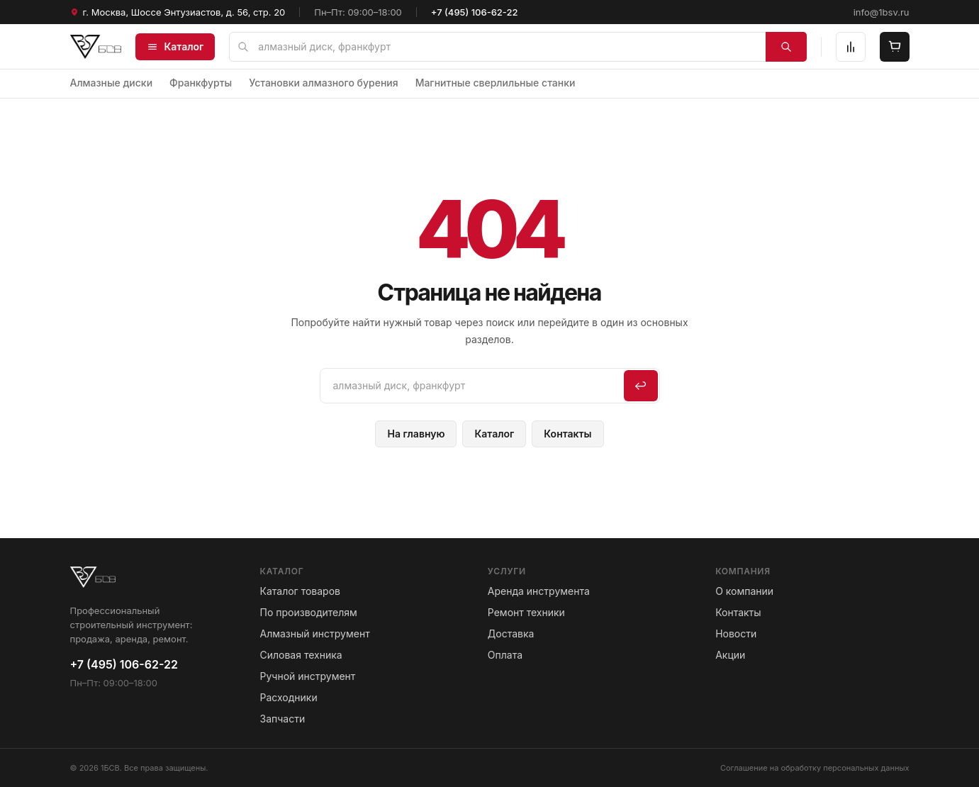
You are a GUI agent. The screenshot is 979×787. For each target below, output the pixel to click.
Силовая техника (301, 655)
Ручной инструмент (308, 676)
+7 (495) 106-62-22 (474, 12)
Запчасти (283, 719)
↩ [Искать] (640, 386)
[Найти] (786, 47)
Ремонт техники (526, 612)
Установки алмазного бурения (323, 83)
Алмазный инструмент (315, 633)
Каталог (175, 46)
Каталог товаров (300, 591)
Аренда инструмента (539, 591)
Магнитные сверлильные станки (495, 83)
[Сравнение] (851, 47)
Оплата (505, 655)
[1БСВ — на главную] (96, 47)
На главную (415, 434)
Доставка (511, 633)
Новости (735, 633)
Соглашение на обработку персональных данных (815, 768)
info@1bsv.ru (882, 12)
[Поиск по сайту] (517, 47)
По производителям (308, 612)
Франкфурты (200, 83)
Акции (730, 655)
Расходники (289, 697)
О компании (744, 591)
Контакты (567, 434)
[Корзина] (895, 47)
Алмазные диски (111, 83)
